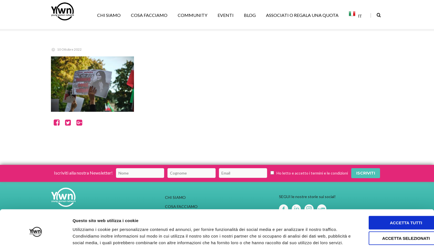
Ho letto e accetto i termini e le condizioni (312, 173)
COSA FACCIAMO (150, 15)
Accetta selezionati (388, 207)
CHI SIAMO (110, 15)
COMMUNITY (193, 15)
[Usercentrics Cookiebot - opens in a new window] (36, 236)
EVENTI (227, 15)
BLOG (251, 15)
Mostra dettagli (291, 236)
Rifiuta (388, 222)
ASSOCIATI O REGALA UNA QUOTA (303, 15)
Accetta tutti (388, 191)
